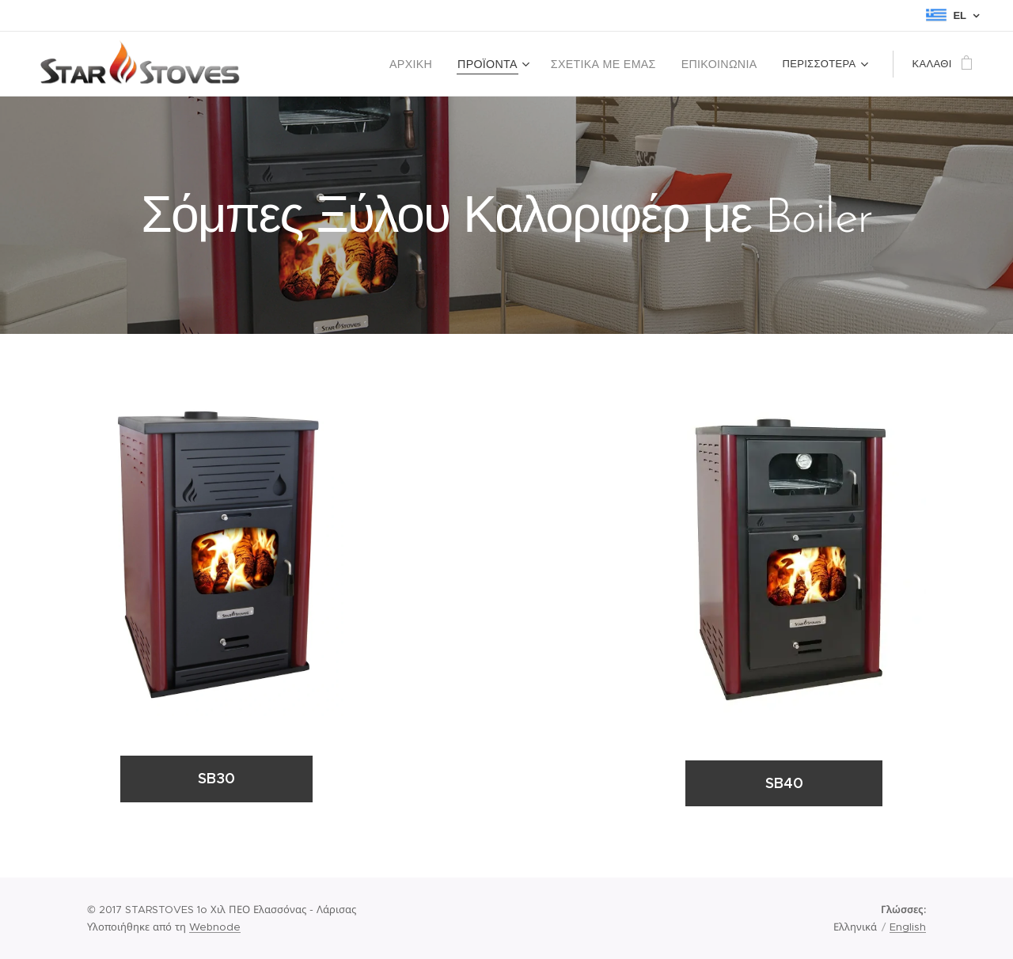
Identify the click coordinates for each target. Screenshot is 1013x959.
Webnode (215, 927)
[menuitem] (436, 64)
